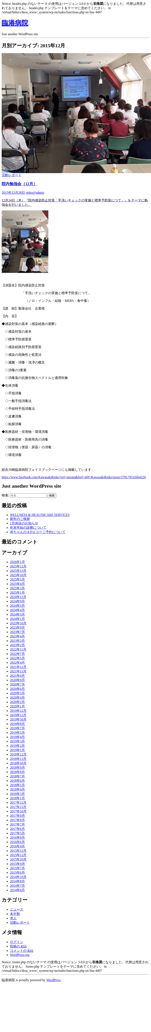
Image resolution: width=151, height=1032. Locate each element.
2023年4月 (17, 636)
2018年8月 (17, 772)
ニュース (16, 909)
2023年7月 (17, 632)
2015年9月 (17, 864)
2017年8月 (17, 820)
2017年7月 (17, 824)
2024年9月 (17, 601)
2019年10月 (18, 719)
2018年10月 (18, 763)
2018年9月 (17, 767)
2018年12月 (18, 754)
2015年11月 (18, 855)
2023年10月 (18, 623)
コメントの (21, 950)
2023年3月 (17, 640)
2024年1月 (17, 619)
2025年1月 (17, 592)
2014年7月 (17, 885)
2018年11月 (18, 759)
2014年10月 (18, 877)
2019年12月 (18, 710)
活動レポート (12, 175)
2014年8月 (17, 881)
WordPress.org (19, 955)
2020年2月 (17, 702)
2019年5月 (17, 732)
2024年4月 (17, 610)
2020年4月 (17, 697)
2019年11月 (18, 715)
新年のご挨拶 (20, 519)
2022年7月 (17, 654)
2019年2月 (17, 745)
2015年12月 (18, 850)
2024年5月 (17, 605)
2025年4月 (17, 584)
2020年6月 (17, 689)
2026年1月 (17, 562)
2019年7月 (17, 728)
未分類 (15, 914)
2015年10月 (18, 859)
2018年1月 (17, 798)
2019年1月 (17, 750)
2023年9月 (17, 627)
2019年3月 (17, 741)
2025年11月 (18, 570)
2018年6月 (17, 780)
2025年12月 (18, 566)
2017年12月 (18, 802)
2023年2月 (17, 645)
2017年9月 (17, 815)
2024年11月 (18, 597)
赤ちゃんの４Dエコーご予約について (38, 532)
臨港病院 (15, 23)
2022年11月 (18, 649)
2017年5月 (17, 833)
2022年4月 (17, 662)
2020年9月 (17, 680)
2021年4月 (17, 675)
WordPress (53, 980)
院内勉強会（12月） (19, 184)
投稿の (18, 946)
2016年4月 (17, 846)
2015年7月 (17, 868)
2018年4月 (17, 789)
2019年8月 (17, 724)
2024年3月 (17, 614)
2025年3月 (17, 588)
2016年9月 (17, 837)
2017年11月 (18, 807)
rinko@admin (35, 192)
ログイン (16, 942)
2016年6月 (17, 842)
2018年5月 (17, 785)
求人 (13, 918)
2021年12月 (18, 667)
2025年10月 (18, 575)
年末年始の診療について (28, 527)
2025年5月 (17, 579)
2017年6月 (17, 829)
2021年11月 (18, 671)
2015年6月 (17, 872)
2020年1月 (17, 706)
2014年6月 (17, 890)
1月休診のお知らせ (24, 523)
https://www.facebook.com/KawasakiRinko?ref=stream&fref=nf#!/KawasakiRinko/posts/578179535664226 (74, 477)
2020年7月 (17, 684)
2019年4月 (17, 737)
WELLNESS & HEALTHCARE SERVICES (39, 515)
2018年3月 (17, 794)
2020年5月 (17, 693)
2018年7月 (17, 776)
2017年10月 (18, 811)
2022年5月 (17, 658)
